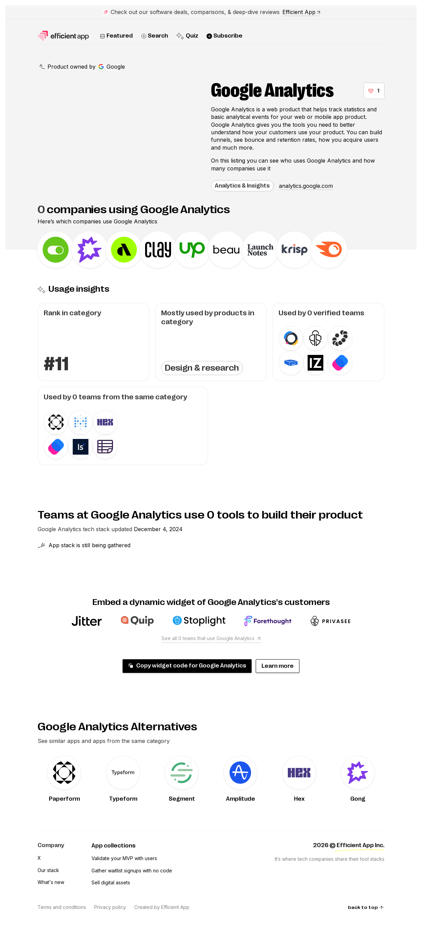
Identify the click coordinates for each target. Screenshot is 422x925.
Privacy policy (110, 907)
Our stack (48, 870)
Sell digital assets (111, 882)
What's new (51, 882)
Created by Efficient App (161, 907)
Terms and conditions (62, 907)
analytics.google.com (306, 185)
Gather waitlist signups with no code (132, 870)
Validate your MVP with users (124, 858)
